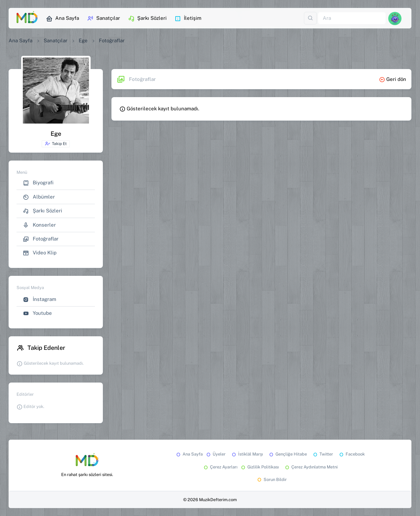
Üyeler (215, 454)
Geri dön (392, 79)
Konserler (39, 225)
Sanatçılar (103, 18)
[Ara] (352, 18)
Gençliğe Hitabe (287, 454)
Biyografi (38, 183)
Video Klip (40, 253)
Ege (83, 40)
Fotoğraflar (41, 239)
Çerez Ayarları (220, 466)
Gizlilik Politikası (259, 466)
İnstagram (39, 299)
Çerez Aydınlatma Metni (311, 466)
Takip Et (56, 144)
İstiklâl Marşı (247, 454)
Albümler (39, 197)
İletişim (188, 18)
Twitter (322, 454)
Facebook (351, 454)
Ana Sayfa (62, 18)
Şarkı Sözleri (147, 18)
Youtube (37, 313)
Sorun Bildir (271, 479)
